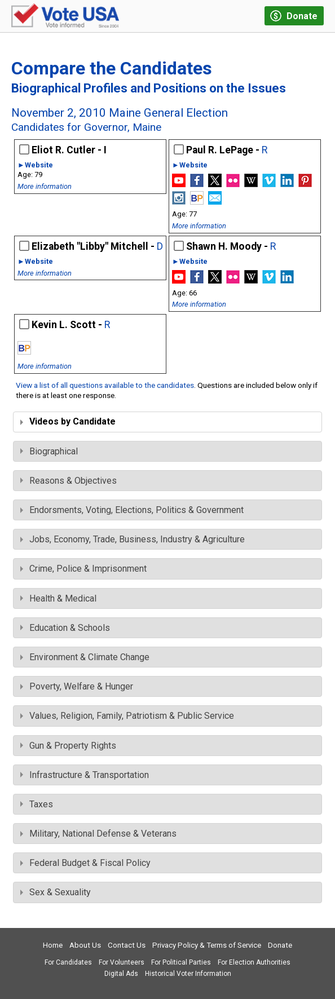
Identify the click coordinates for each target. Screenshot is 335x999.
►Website (35, 165)
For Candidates (68, 962)
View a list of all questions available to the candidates (105, 385)
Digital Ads (121, 974)
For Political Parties (181, 962)
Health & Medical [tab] (58, 598)
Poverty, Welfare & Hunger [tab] (76, 686)
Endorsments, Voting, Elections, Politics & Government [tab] (132, 510)
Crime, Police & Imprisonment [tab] (83, 568)
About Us (85, 945)
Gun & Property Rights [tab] (68, 745)
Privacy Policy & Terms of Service (206, 945)
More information (44, 186)
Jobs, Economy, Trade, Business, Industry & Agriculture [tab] (132, 539)
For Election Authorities (254, 962)
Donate (280, 945)
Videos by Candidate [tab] (68, 421)
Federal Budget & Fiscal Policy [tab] (85, 862)
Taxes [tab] (36, 804)
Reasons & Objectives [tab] (68, 480)
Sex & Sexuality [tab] (55, 892)
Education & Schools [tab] (65, 627)
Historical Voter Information (188, 974)
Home (53, 945)
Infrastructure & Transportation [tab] (84, 775)
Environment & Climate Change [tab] (84, 657)
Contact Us (127, 945)
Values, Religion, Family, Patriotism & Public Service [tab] (127, 715)
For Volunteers (121, 962)
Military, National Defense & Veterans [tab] (98, 833)
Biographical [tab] (49, 451)
